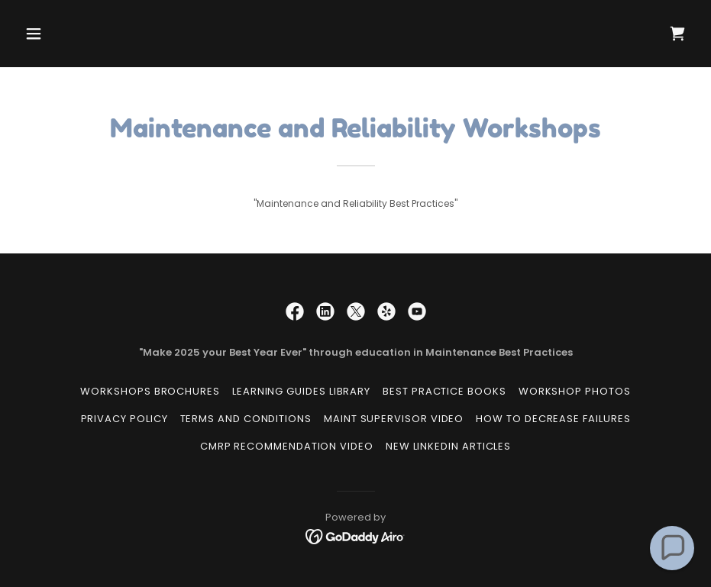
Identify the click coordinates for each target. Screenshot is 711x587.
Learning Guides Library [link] (301, 391)
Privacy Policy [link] (124, 418)
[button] (68, 33)
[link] (677, 33)
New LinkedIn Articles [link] (448, 446)
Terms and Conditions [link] (246, 418)
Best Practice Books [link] (444, 391)
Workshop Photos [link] (575, 391)
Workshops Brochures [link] (150, 391)
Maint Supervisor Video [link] (394, 418)
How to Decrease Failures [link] (553, 418)
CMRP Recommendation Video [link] (286, 446)
